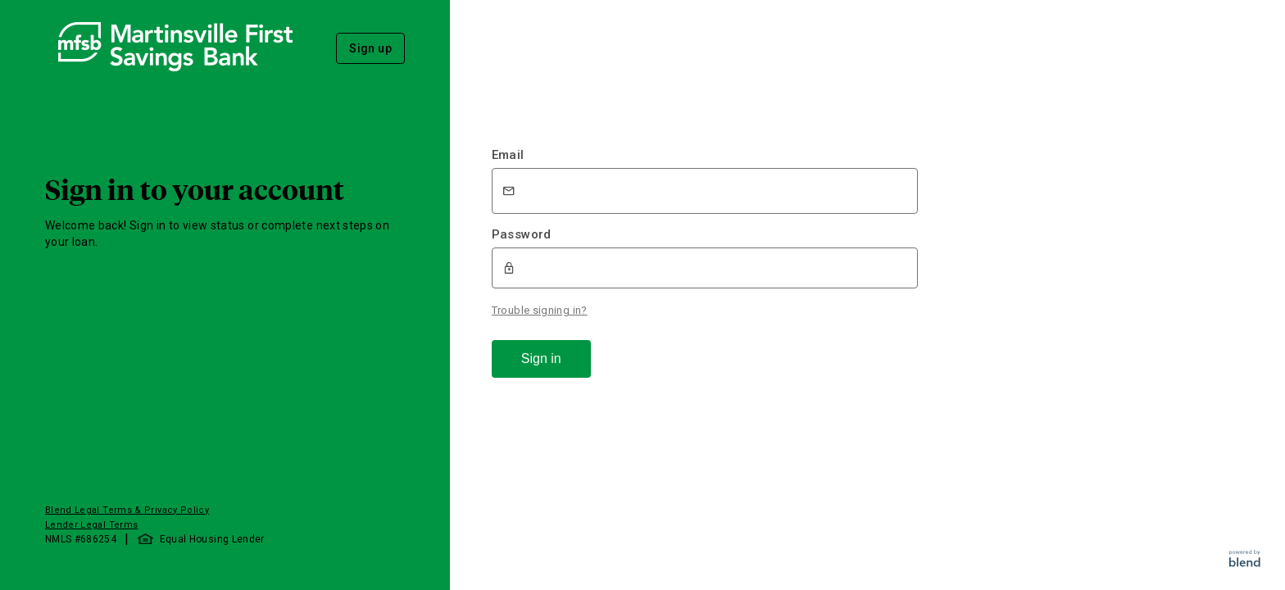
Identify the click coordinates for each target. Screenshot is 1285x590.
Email (508, 155)
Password (522, 234)
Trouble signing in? (540, 310)
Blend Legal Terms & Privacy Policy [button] (127, 510)
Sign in (541, 358)
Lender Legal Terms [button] (91, 525)
